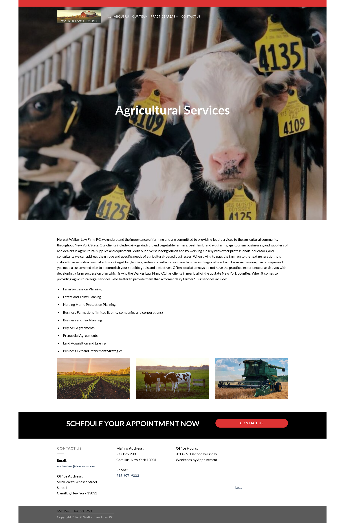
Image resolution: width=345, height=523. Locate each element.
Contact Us (190, 16)
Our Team (139, 16)
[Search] (109, 16)
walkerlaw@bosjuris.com (76, 466)
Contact (64, 510)
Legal (239, 487)
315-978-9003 (127, 475)
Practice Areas (164, 16)
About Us (121, 16)
